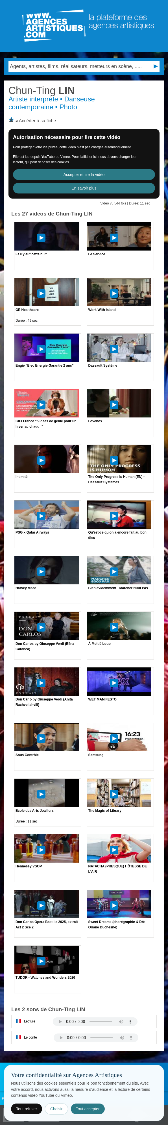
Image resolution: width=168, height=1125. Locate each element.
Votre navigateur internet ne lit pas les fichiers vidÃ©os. (95, 1021)
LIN (41, 90)
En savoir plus (84, 188)
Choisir (56, 1109)
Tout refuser (26, 1109)
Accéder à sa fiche (37, 120)
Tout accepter (88, 1109)
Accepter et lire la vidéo (84, 174)
